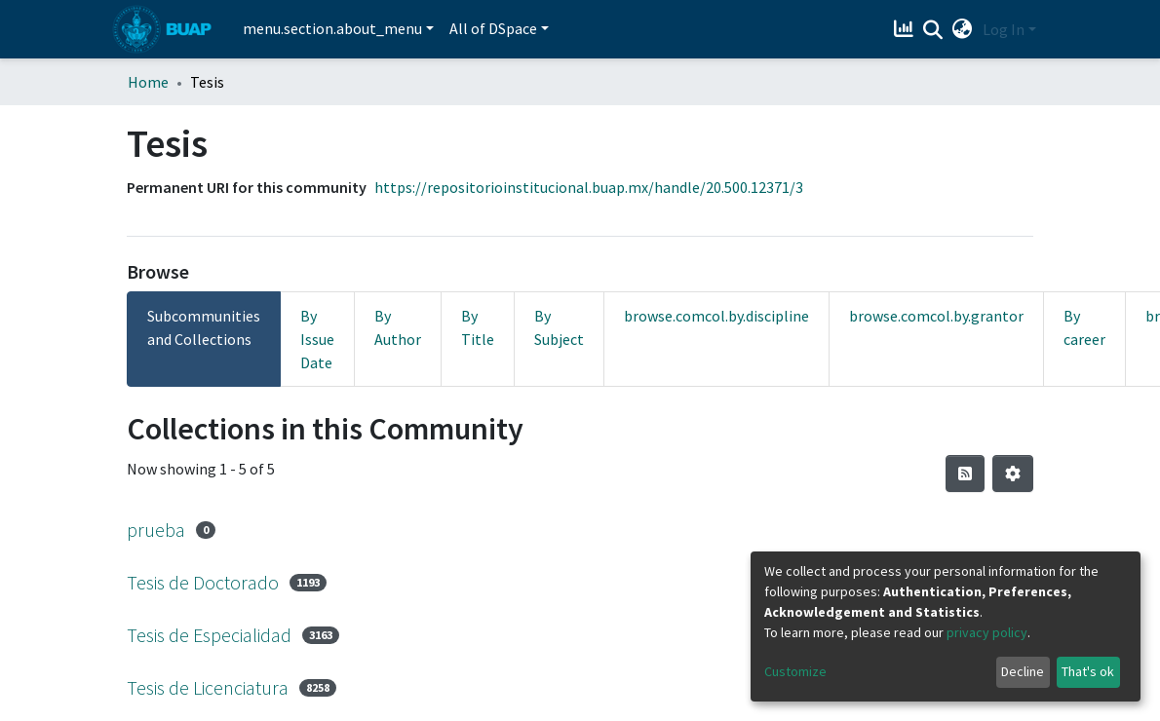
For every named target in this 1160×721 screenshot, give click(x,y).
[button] (963, 29)
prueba (156, 529)
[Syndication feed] (965, 473)
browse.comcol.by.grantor (936, 315)
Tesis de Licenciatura (208, 687)
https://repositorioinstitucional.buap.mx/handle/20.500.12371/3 (588, 187)
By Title (477, 327)
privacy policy (987, 632)
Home (148, 82)
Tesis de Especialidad (209, 635)
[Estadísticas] (906, 29)
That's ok (1088, 671)
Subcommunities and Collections (203, 327)
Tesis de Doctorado (203, 582)
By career (1084, 327)
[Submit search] (933, 30)
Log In (1004, 29)
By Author (397, 327)
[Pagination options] (1012, 473)
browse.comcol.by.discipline (716, 315)
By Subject (559, 327)
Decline (1022, 671)
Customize (795, 671)
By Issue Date (317, 339)
